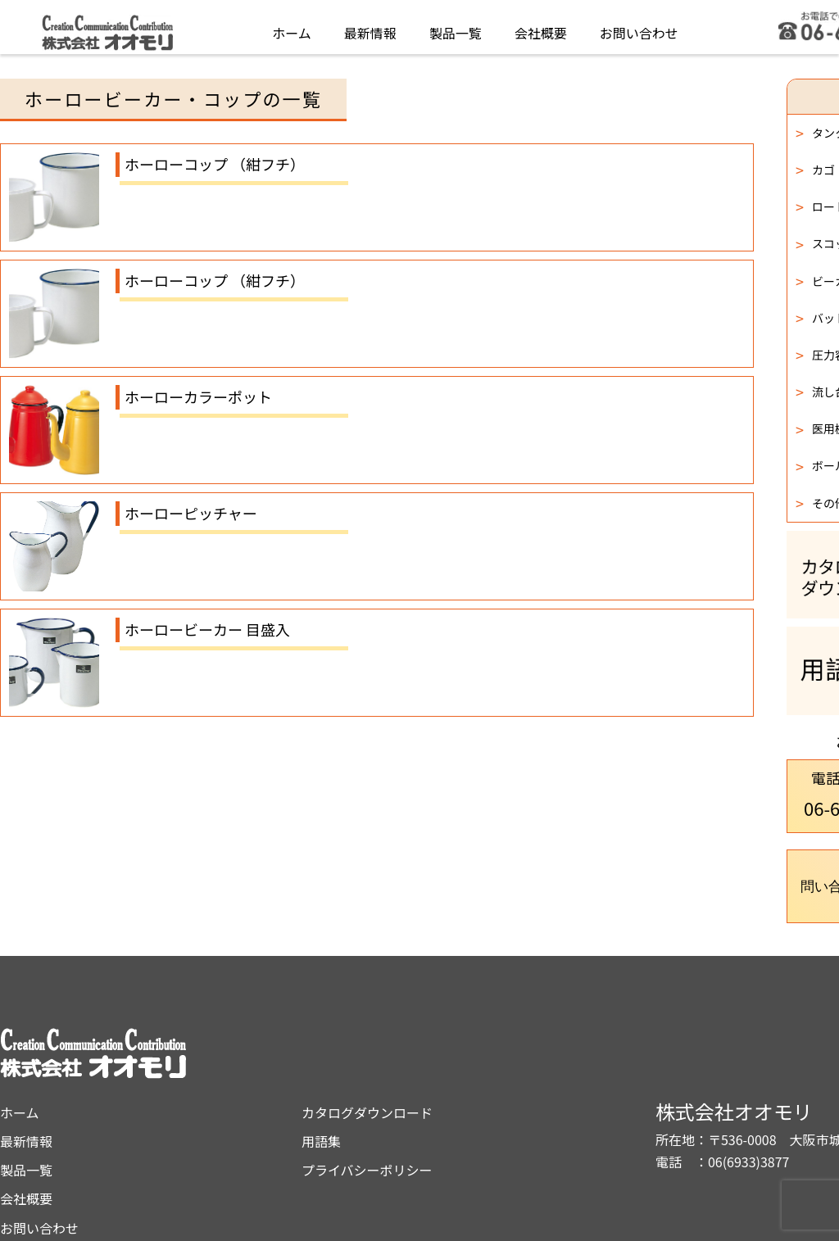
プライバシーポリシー (512, 1102)
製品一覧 (455, 28)
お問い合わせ (639, 28)
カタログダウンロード (512, 1045)
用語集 (466, 1074)
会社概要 (541, 28)
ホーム (291, 28)
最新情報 (370, 28)
